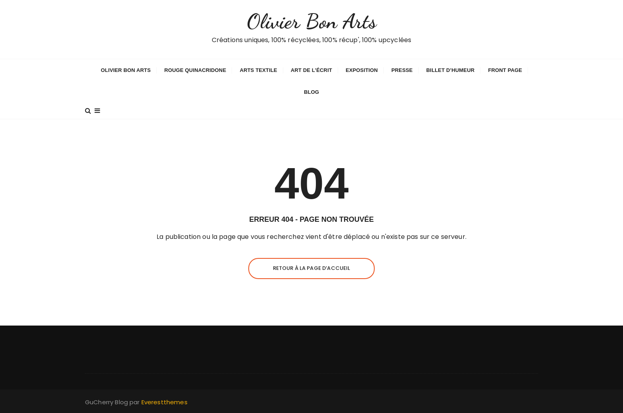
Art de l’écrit (311, 70)
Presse (402, 70)
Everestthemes (164, 402)
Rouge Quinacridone (195, 70)
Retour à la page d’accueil (311, 268)
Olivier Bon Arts (311, 21)
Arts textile (258, 70)
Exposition (362, 70)
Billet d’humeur (450, 70)
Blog (311, 92)
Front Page (505, 70)
